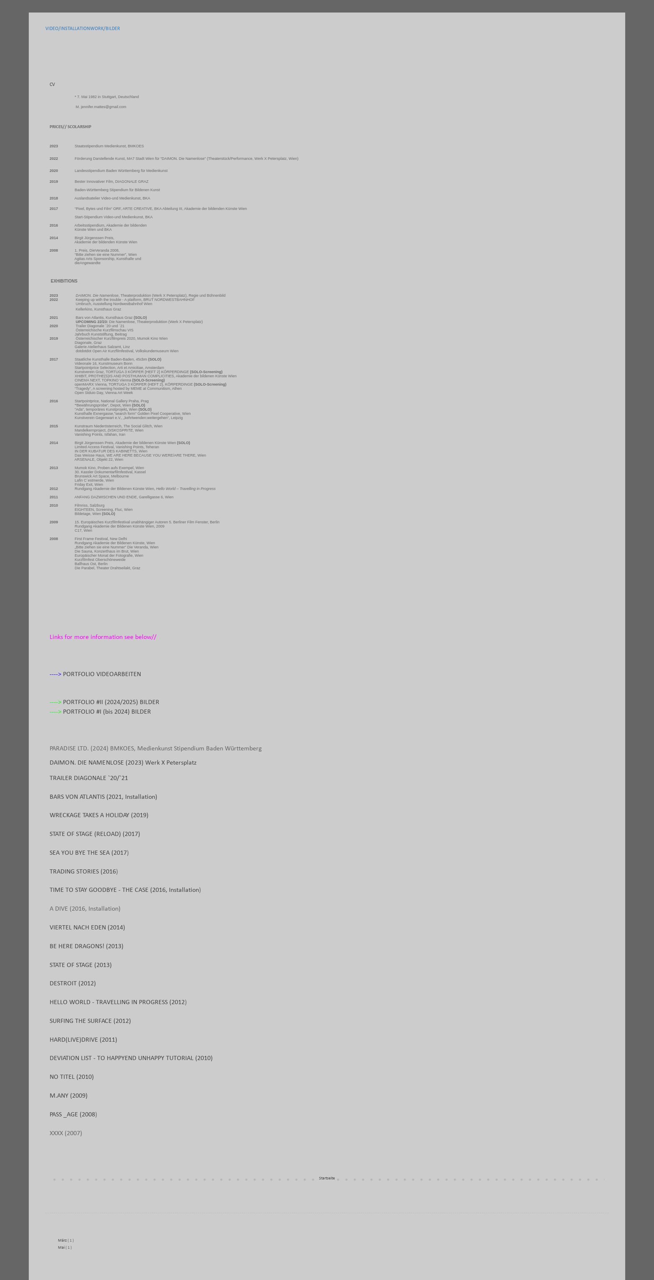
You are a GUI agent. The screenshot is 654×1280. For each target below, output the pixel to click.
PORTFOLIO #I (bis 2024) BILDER (107, 712)
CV (52, 84)
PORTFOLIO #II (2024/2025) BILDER (111, 702)
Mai (61, 1247)
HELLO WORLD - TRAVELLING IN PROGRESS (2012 (117, 1002)
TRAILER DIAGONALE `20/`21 (89, 778)
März (63, 1240)
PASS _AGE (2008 (72, 1114)
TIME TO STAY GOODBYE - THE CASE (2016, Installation (124, 890)
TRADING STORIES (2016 (83, 871)
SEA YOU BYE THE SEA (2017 (88, 853)
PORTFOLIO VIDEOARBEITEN (102, 674)
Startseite (327, 1178)
